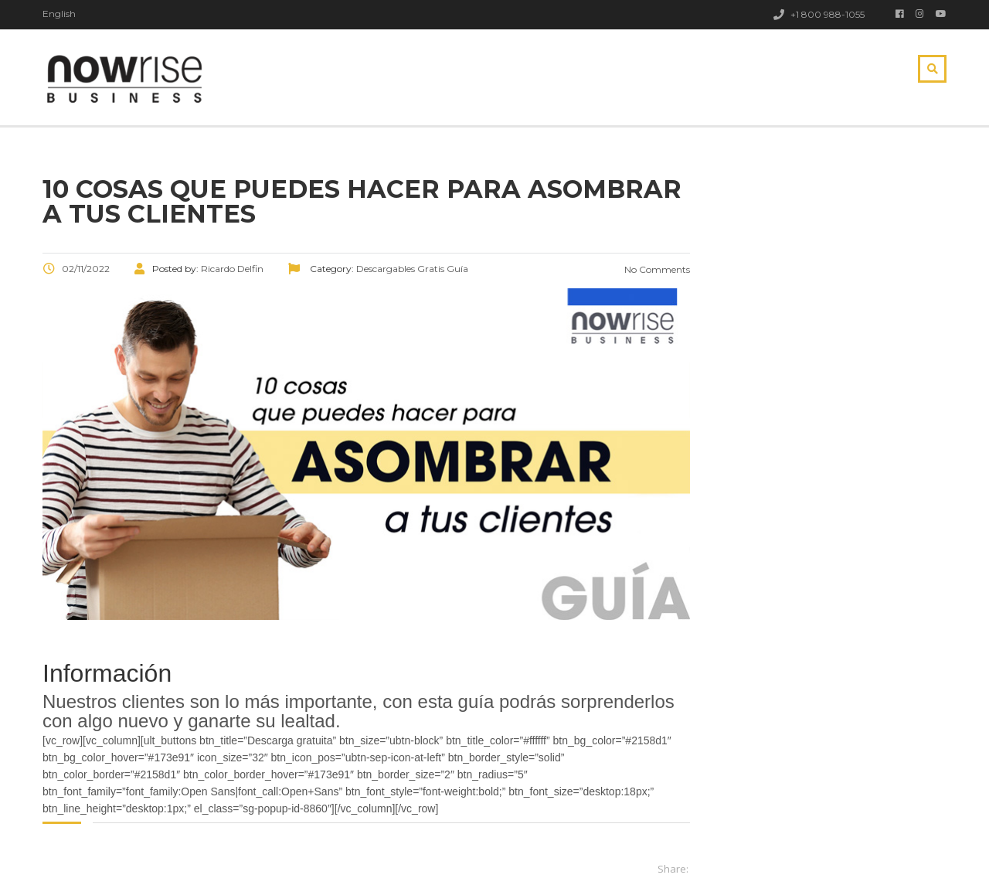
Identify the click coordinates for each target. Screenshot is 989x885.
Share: (673, 869)
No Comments (656, 269)
